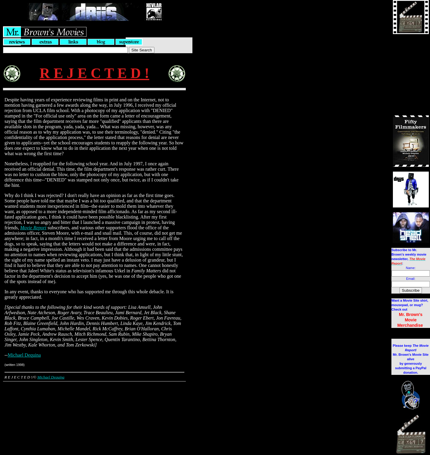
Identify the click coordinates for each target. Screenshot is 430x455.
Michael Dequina (24, 355)
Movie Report (33, 227)
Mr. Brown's (411, 314)
